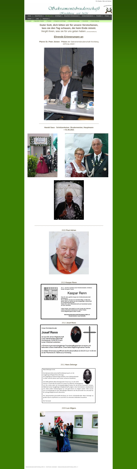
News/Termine (38, 16)
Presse (107, 16)
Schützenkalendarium (87, 16)
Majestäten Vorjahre (39, 21)
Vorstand (29, 21)
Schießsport (58, 16)
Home (29, 16)
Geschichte (85, 21)
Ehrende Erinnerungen (74, 21)
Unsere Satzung (95, 21)
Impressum (46, 18)
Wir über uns (48, 16)
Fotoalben (99, 16)
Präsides (49, 21)
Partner (29, 18)
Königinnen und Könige (60, 21)
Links (37, 18)
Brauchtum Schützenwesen (71, 16)
